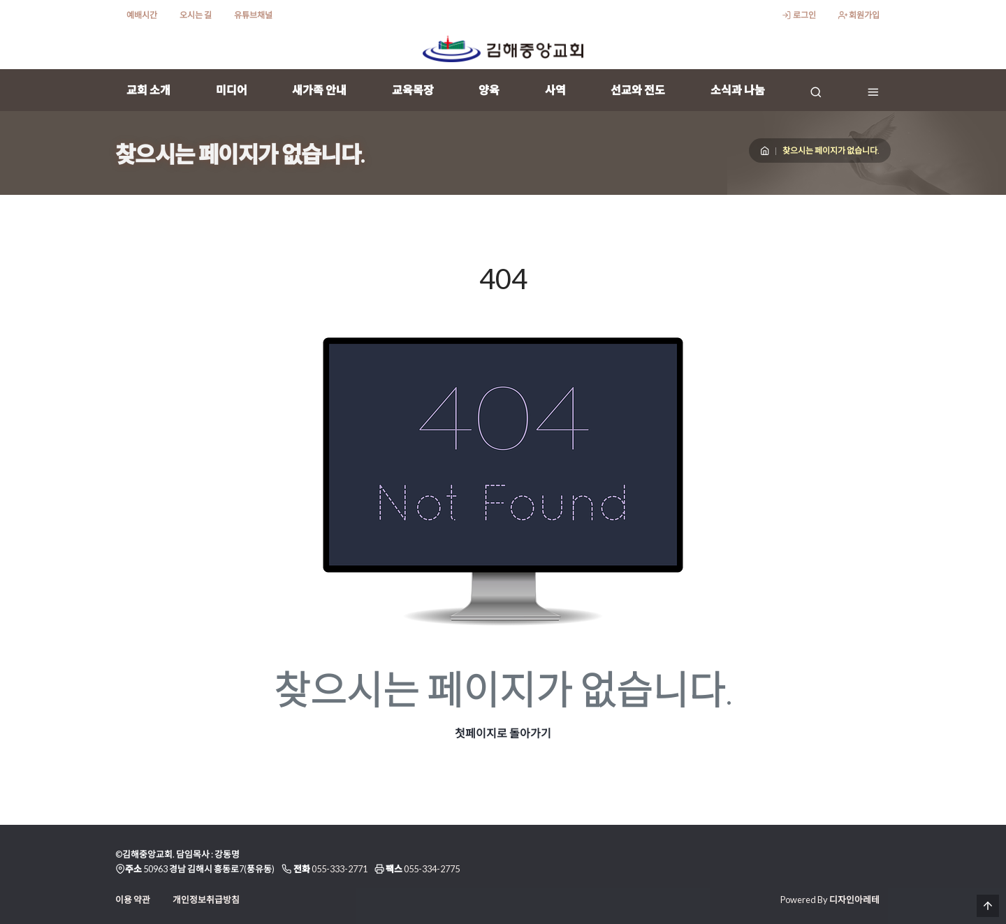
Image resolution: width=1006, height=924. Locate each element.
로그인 (798, 15)
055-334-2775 (432, 868)
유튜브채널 (253, 15)
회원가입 (859, 15)
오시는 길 (196, 15)
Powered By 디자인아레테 (830, 899)
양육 (489, 89)
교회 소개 (148, 89)
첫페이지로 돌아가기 (503, 733)
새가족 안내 (319, 89)
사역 (555, 89)
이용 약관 (132, 899)
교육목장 (413, 89)
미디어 (231, 89)
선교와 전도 (638, 89)
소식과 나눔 (737, 89)
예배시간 (141, 15)
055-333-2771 (339, 868)
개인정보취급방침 (206, 899)
